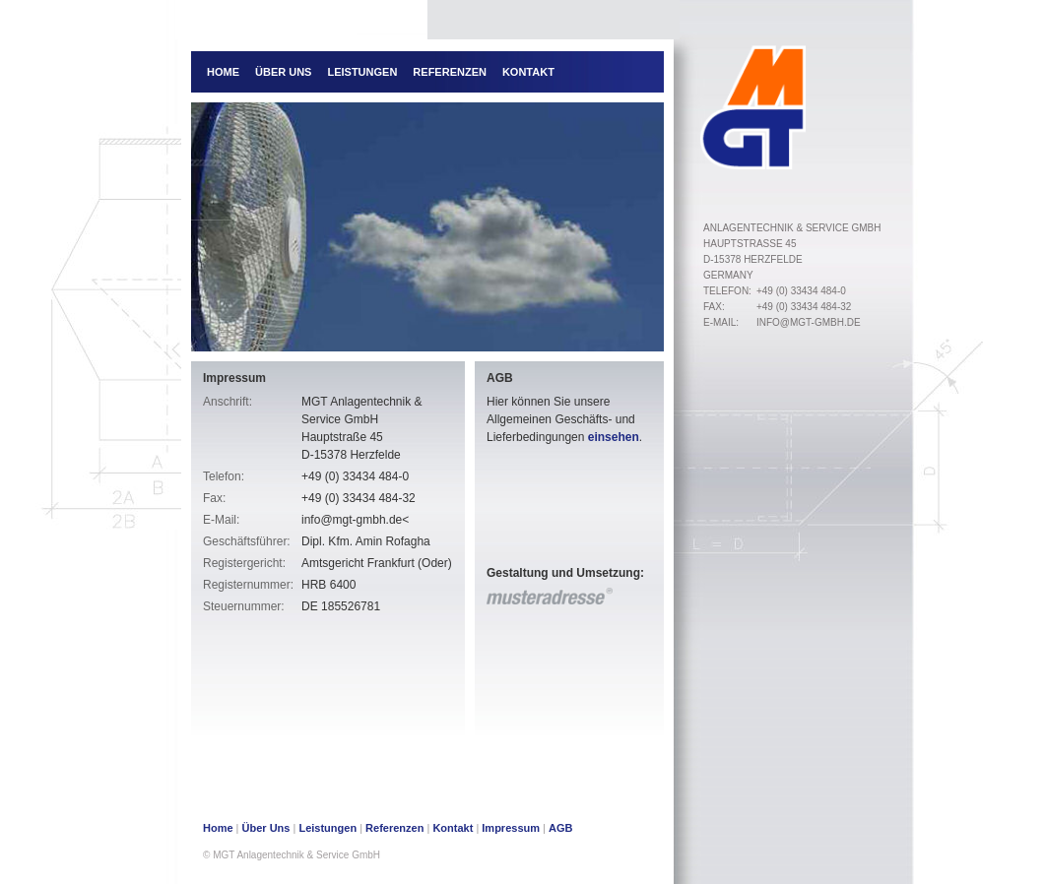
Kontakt (528, 72)
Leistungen (362, 72)
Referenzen (450, 72)
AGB (560, 828)
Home (223, 72)
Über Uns (283, 72)
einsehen (613, 437)
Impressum (511, 828)
